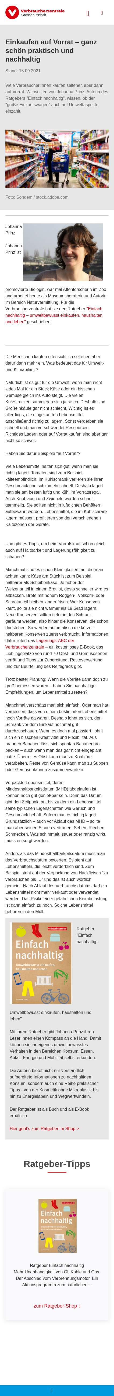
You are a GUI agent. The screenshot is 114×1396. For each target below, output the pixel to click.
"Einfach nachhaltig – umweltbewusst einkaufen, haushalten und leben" (53, 315)
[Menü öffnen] (102, 12)
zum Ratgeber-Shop (55, 1306)
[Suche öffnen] (88, 12)
